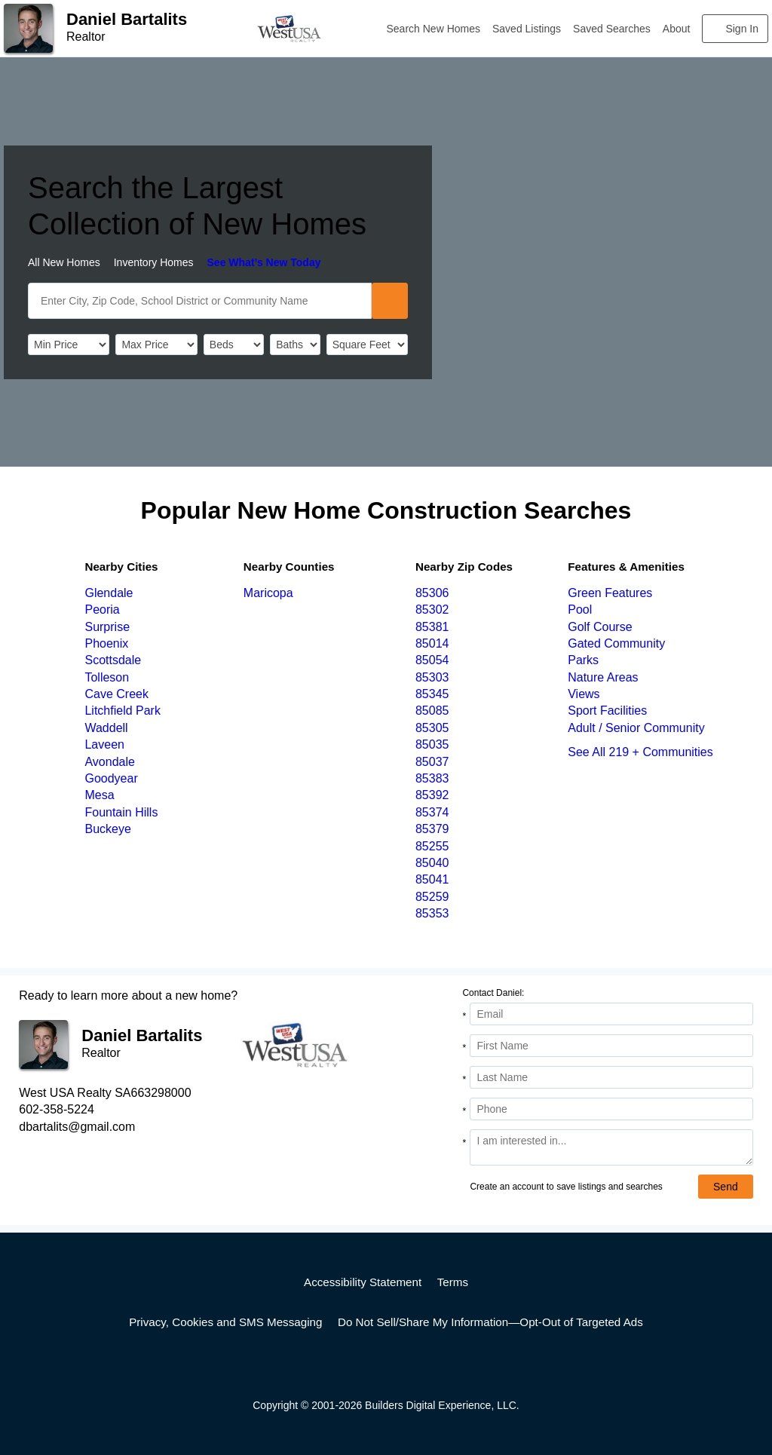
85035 (432, 744)
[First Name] (611, 1045)
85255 (432, 846)
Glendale (108, 593)
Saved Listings (526, 29)
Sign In (741, 29)
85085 (432, 710)
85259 (432, 896)
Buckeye (107, 828)
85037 (432, 761)
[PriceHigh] (156, 344)
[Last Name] (611, 1077)
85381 (432, 626)
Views (583, 694)
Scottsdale (112, 660)
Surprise (107, 626)
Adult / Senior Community (636, 727)
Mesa (99, 795)
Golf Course (600, 626)
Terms (452, 1282)
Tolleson (106, 677)
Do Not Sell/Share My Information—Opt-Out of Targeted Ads (490, 1322)
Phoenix (106, 643)
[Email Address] (611, 1014)
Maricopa (268, 593)
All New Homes (64, 262)
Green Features (610, 593)
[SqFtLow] (367, 344)
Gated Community (616, 643)
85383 (432, 778)
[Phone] (611, 1109)
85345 (432, 694)
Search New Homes (434, 29)
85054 (432, 660)
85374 (432, 812)
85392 (432, 795)
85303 (432, 677)
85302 (432, 609)
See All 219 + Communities (640, 752)
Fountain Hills (121, 812)
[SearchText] (200, 301)
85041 (432, 879)
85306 (432, 593)
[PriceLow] (68, 344)
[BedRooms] (234, 344)
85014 (432, 643)
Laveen (104, 744)
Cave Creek (116, 694)
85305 (432, 727)
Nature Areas (603, 677)
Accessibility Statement (362, 1282)
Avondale (109, 761)
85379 (432, 828)
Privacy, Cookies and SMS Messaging (225, 1322)
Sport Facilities (607, 710)
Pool (580, 609)
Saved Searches (612, 29)
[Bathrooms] (295, 344)
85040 (432, 862)
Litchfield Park (122, 710)
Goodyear (110, 778)
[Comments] (611, 1147)
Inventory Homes (154, 262)
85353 (432, 913)
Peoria (101, 609)
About (677, 29)
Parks (583, 660)
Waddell (105, 727)
